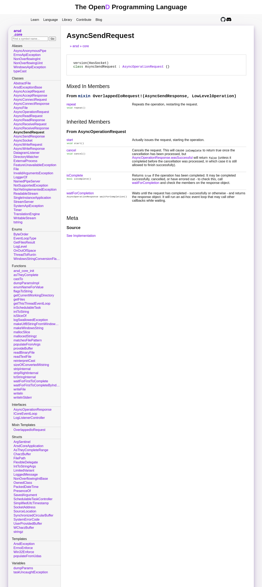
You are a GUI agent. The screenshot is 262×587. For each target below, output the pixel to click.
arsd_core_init (24, 271)
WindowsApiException (30, 67)
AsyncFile (21, 108)
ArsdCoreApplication (28, 446)
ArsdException (24, 544)
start (70, 142)
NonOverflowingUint (28, 63)
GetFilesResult (24, 242)
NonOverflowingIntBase (31, 478)
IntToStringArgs (25, 466)
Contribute (83, 19)
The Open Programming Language (131, 7)
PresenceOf (22, 491)
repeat (71, 106)
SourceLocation (25, 511)
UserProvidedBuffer (28, 523)
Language (50, 19)
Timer (18, 210)
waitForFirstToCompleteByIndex (37, 385)
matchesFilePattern (28, 340)
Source (73, 231)
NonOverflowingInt (27, 59)
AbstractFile (22, 83)
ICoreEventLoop (25, 413)
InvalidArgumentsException (33, 173)
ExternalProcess (25, 161)
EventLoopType (25, 238)
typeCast (20, 71)
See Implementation (81, 239)
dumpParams (23, 568)
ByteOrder (21, 234)
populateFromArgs (27, 344)
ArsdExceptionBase (28, 87)
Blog (99, 19)
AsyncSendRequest (29, 132)
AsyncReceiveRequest (30, 124)
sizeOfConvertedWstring (31, 365)
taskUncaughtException (31, 572)
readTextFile (22, 356)
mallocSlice (22, 332)
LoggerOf (20, 177)
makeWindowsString (28, 328)
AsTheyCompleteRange (31, 450)
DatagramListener (27, 152)
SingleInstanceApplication (32, 197)
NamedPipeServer (27, 181)
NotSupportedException (31, 185)
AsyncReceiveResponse (31, 128)
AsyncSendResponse (29, 136)
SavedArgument (25, 495)
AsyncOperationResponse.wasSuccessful (162, 161)
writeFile (20, 389)
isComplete (75, 178)
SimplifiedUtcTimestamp (31, 503)
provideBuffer (23, 348)
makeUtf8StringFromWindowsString (37, 324)
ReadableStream (26, 193)
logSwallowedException (31, 320)
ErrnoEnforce (23, 548)
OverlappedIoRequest (29, 430)
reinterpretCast (24, 360)
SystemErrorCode (27, 519)
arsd (75, 46)
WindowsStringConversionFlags (37, 259)
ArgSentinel (22, 442)
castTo (18, 279)
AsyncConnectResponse (31, 103)
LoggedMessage (26, 474)
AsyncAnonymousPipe (30, 51)
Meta (72, 221)
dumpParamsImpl (26, 283)
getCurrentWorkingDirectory (34, 295)
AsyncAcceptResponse (30, 95)
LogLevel (20, 246)
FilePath (20, 458)
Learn (35, 19)
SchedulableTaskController (33, 499)
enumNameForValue (28, 287)
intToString (21, 311)
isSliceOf (20, 316)
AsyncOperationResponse (33, 409)
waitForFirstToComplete (31, 381)
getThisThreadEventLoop (32, 303)
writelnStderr (23, 397)
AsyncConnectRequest (30, 99)
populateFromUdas (27, 556)
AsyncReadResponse (29, 120)
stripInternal (22, 369)
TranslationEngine (27, 214)
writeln (18, 393)
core (85, 46)
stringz (18, 531)
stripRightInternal (26, 373)
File (16, 169)
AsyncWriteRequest (28, 144)
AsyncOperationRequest (143, 68)
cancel (71, 153)
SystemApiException (29, 206)
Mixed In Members (88, 88)
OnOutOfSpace (25, 250)
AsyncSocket (23, 140)
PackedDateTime (26, 487)
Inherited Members (88, 124)
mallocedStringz (25, 336)
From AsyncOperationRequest (96, 134)
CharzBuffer (22, 454)
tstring (18, 222)
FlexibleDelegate (26, 462)
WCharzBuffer (24, 527)
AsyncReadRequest (28, 116)
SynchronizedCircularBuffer (33, 515)
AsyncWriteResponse (29, 148)
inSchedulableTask (27, 307)
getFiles (19, 299)
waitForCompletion (145, 186)
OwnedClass (23, 482)
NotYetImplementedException (35, 189)
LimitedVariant (24, 470)
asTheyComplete (26, 275)
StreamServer (24, 201)
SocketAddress (25, 507)
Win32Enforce (24, 552)
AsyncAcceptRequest (29, 91)
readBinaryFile (24, 352)
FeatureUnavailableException (35, 165)
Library (67, 19)
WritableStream (25, 218)
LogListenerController (29, 417)
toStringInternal (25, 377)
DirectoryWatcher (26, 157)
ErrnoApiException (27, 55)
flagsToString (23, 291)
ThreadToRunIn (25, 254)
